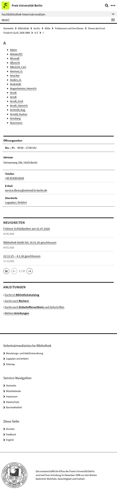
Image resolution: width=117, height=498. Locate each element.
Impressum (11, 396)
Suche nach (16, 301)
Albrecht (15, 63)
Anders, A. (15, 80)
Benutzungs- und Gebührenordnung (24, 353)
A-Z (36, 32)
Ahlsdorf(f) (16, 54)
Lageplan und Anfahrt (17, 358)
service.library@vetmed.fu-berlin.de (26, 190)
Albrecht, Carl (18, 67)
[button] (6, 271)
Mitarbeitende (13, 391)
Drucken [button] (10, 428)
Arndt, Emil (16, 101)
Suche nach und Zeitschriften (34, 307)
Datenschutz (12, 402)
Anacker (15, 75)
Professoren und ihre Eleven (69, 28)
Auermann (16, 123)
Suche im (22, 295)
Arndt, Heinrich (19, 105)
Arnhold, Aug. (18, 110)
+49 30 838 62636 (14, 178)
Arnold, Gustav (18, 114)
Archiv (37, 28)
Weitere (16, 313)
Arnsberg (15, 118)
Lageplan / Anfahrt (16, 202)
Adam (13, 50)
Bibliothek (23, 28)
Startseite (8, 28)
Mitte (47, 28)
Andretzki (15, 84)
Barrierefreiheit (14, 407)
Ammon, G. (16, 71)
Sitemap (10, 364)
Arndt (13, 92)
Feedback (11, 434)
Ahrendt (14, 58)
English (10, 439)
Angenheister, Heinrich (23, 88)
